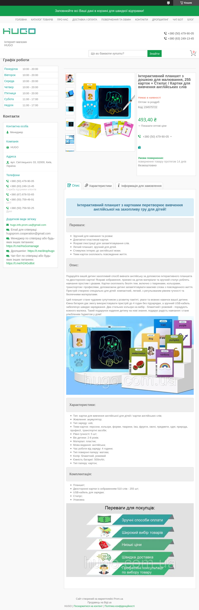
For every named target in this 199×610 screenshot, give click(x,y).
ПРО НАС (62, 19)
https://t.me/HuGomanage (22, 246)
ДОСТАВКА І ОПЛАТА (84, 19)
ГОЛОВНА (21, 19)
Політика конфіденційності (120, 606)
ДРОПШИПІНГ (160, 19)
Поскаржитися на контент (88, 606)
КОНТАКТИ (141, 19)
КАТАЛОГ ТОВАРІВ (42, 19)
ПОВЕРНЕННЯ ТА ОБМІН (116, 19)
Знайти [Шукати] (154, 53)
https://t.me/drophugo (41, 251)
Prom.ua (118, 598)
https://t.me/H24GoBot (20, 263)
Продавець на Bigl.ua (99, 602)
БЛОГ (190, 19)
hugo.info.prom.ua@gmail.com (28, 224)
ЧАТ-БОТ (178, 19)
